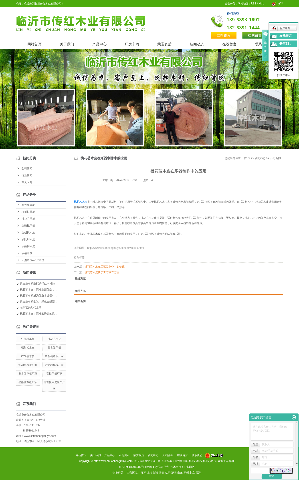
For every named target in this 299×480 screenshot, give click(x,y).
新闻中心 (153, 455)
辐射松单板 (28, 211)
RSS (253, 3)
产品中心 (99, 44)
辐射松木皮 (27, 347)
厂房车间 (132, 44)
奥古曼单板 (28, 205)
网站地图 (243, 3)
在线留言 (229, 44)
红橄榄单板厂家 (27, 382)
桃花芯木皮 (54, 338)
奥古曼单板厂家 (27, 373)
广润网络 (189, 466)
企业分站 (230, 3)
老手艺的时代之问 (30, 307)
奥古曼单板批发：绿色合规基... (38, 301)
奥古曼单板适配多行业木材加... (38, 283)
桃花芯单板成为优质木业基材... (38, 295)
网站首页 (34, 44)
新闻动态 (197, 44)
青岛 (161, 472)
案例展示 (124, 455)
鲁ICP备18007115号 (131, 466)
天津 (198, 472)
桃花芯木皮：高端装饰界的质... (38, 313)
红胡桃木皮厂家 (27, 365)
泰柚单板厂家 (54, 373)
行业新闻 (27, 175)
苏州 (186, 472)
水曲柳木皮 (28, 246)
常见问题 (27, 182)
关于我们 (67, 44)
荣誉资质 (164, 44)
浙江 (155, 472)
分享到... (285, 43)
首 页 (247, 158)
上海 (149, 472)
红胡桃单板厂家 (54, 356)
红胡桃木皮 (28, 232)
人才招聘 (167, 455)
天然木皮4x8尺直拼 (33, 260)
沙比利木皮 (28, 239)
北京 (192, 472)
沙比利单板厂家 (54, 365)
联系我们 (262, 44)
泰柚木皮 (27, 253)
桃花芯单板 (28, 218)
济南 (174, 472)
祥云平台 (163, 466)
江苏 (143, 472)
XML (261, 3)
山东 (180, 472)
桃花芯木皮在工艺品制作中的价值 (105, 266)
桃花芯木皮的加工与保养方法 (102, 272)
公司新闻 (27, 168)
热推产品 (118, 472)
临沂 (168, 472)
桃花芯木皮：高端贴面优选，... (38, 289)
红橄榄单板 (28, 225)
